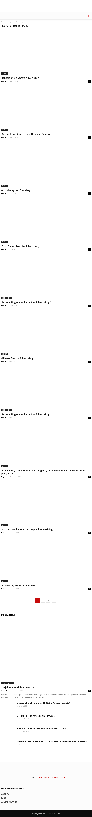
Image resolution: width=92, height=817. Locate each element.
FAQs (3, 798)
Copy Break (6, 298)
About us (5, 794)
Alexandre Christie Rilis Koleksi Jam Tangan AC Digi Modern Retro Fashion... (53, 741)
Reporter (4, 477)
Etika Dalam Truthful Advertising (20, 246)
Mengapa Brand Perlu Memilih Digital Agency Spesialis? (43, 703)
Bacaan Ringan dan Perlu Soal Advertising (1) (26, 414)
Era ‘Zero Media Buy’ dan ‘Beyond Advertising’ (27, 529)
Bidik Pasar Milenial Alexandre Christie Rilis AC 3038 (41, 728)
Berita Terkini (7, 683)
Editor (3, 81)
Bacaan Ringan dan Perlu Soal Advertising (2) (26, 302)
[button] (88, 15)
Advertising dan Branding (15, 190)
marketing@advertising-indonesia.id (50, 777)
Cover (4, 74)
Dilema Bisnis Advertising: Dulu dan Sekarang (27, 134)
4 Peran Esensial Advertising (17, 358)
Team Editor (6, 691)
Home (3, 22)
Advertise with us (10, 802)
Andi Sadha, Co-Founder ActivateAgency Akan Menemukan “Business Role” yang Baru (43, 472)
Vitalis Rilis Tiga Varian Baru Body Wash (36, 716)
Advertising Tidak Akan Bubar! (18, 585)
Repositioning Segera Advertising (20, 77)
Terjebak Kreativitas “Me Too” (18, 687)
